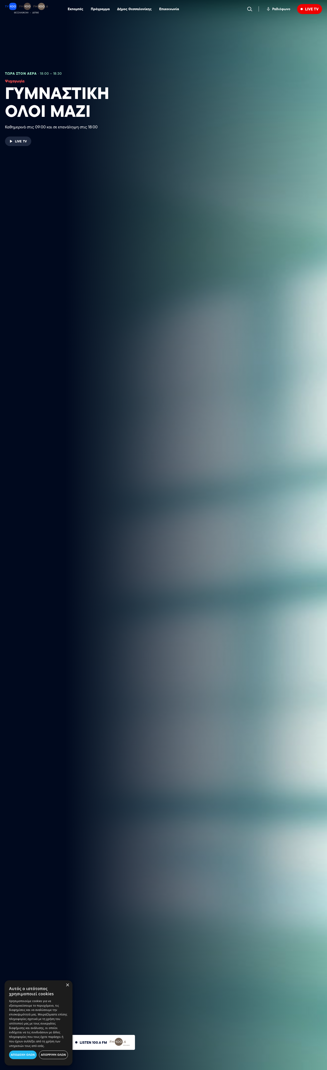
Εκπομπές (75, 9)
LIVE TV (312, 9)
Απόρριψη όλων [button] (53, 1055)
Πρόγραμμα (100, 9)
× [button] (67, 985)
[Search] (249, 9)
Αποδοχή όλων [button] (23, 1055)
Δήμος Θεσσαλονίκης (134, 9)
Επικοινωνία (169, 9)
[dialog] (38, 1022)
